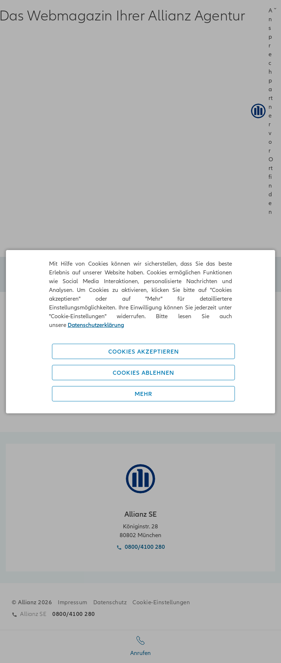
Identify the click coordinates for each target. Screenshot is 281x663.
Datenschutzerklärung (96, 324)
